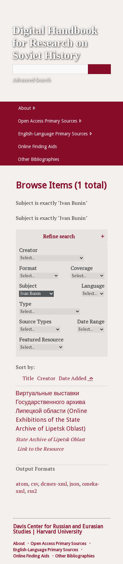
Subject (28, 285)
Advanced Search (31, 79)
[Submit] (99, 69)
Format (28, 268)
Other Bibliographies (38, 159)
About (24, 108)
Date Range (90, 321)
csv (34, 483)
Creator (28, 250)
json (74, 483)
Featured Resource (41, 339)
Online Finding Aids (37, 146)
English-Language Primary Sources (53, 133)
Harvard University (59, 532)
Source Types (35, 321)
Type (25, 303)
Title (28, 378)
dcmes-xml (54, 483)
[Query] (61, 69)
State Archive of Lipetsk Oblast (50, 439)
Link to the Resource (40, 448)
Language (92, 285)
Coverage (81, 268)
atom (22, 483)
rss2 (32, 491)
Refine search (59, 236)
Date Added (73, 378)
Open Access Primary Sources (47, 121)
